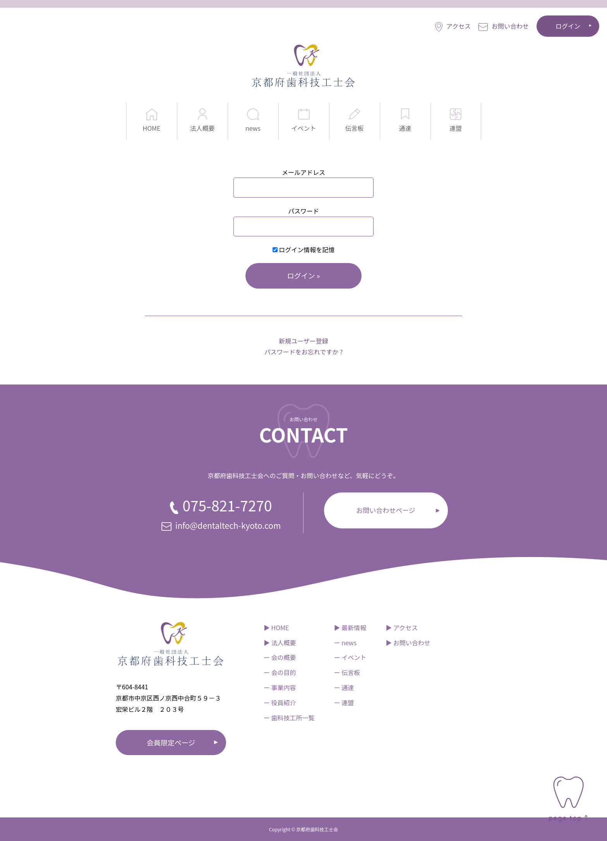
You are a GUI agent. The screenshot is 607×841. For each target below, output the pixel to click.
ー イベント (350, 657)
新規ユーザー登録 (303, 340)
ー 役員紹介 (280, 702)
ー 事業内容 (280, 687)
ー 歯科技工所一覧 (289, 717)
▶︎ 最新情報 (350, 627)
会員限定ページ (171, 742)
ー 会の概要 (280, 657)
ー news (345, 642)
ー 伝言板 (347, 672)
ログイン (568, 26)
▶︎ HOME (276, 627)
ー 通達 (344, 687)
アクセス (453, 26)
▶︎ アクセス (402, 627)
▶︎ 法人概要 (280, 642)
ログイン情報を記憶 (304, 249)
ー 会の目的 (280, 672)
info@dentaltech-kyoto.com (221, 525)
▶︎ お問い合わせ (408, 642)
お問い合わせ (503, 26)
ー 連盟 (344, 702)
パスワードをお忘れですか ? (303, 351)
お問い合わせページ (385, 510)
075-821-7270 (221, 505)
